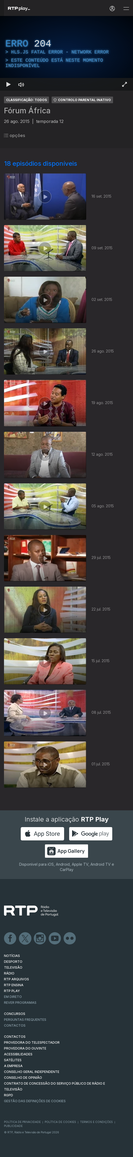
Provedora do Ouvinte (25, 1048)
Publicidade (13, 1125)
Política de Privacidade (22, 1121)
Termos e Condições (96, 1121)
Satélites (13, 1060)
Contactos (15, 1025)
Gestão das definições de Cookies (35, 1101)
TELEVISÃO (13, 967)
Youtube (55, 938)
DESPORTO (13, 962)
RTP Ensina (13, 985)
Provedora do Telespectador (32, 1042)
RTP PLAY (12, 991)
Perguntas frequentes (25, 1020)
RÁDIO (9, 973)
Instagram (40, 938)
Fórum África (27, 110)
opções (14, 135)
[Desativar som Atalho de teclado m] (21, 84)
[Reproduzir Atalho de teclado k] (8, 84)
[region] (66, 53)
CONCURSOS (14, 1014)
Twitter (25, 938)
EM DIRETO (13, 997)
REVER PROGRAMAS (20, 1003)
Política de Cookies (60, 1121)
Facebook (10, 938)
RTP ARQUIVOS (16, 979)
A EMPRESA (13, 1066)
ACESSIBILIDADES (18, 1054)
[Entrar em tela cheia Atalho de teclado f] (124, 84)
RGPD (8, 1095)
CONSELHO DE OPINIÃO (23, 1078)
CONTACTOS (15, 1037)
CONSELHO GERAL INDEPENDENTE (31, 1072)
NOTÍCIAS (12, 956)
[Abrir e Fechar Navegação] (126, 8)
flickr (70, 938)
